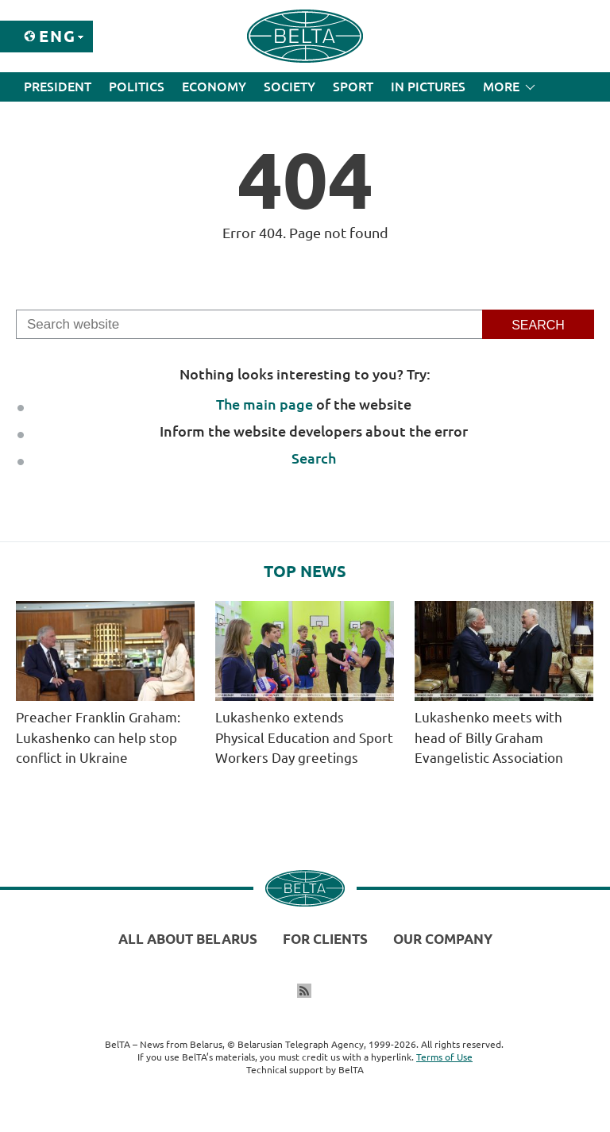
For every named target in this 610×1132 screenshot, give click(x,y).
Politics (136, 86)
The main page (264, 404)
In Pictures (428, 86)
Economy (214, 86)
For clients (325, 938)
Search (313, 458)
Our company (442, 938)
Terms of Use (444, 1057)
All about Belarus (187, 938)
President (57, 86)
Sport (353, 86)
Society (289, 86)
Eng (57, 36)
